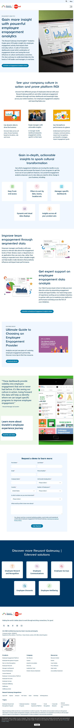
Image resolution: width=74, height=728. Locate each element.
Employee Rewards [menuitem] (7, 665)
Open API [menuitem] (4, 695)
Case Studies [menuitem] (54, 663)
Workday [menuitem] (36, 695)
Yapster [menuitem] (11, 695)
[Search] (66, 1)
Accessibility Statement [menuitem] (57, 670)
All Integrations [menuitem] (44, 695)
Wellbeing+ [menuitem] (5, 686)
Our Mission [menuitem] (30, 658)
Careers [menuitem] (29, 660)
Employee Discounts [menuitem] (7, 678)
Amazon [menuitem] (17, 695)
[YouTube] (21, 625)
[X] (3, 625)
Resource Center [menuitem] (55, 658)
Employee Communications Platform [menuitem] (11, 676)
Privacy (65, 720)
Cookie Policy (5, 721)
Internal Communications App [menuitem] (65, 704)
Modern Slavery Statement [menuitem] (33, 670)
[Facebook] (12, 625)
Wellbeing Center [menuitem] (6, 688)
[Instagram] (17, 625)
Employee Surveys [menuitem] (7, 681)
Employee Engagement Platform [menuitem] (10, 658)
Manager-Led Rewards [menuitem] (8, 668)
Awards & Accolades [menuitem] (32, 663)
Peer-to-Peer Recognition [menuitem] (8, 663)
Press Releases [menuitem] (54, 665)
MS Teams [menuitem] (24, 695)
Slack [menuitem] (30, 695)
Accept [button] (37, 724)
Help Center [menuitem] (54, 668)
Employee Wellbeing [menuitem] (7, 683)
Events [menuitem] (52, 660)
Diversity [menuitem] (29, 665)
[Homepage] (11, 8)
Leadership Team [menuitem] (31, 668)
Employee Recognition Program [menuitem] (10, 660)
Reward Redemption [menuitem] (7, 670)
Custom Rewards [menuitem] (6, 673)
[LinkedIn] (8, 625)
